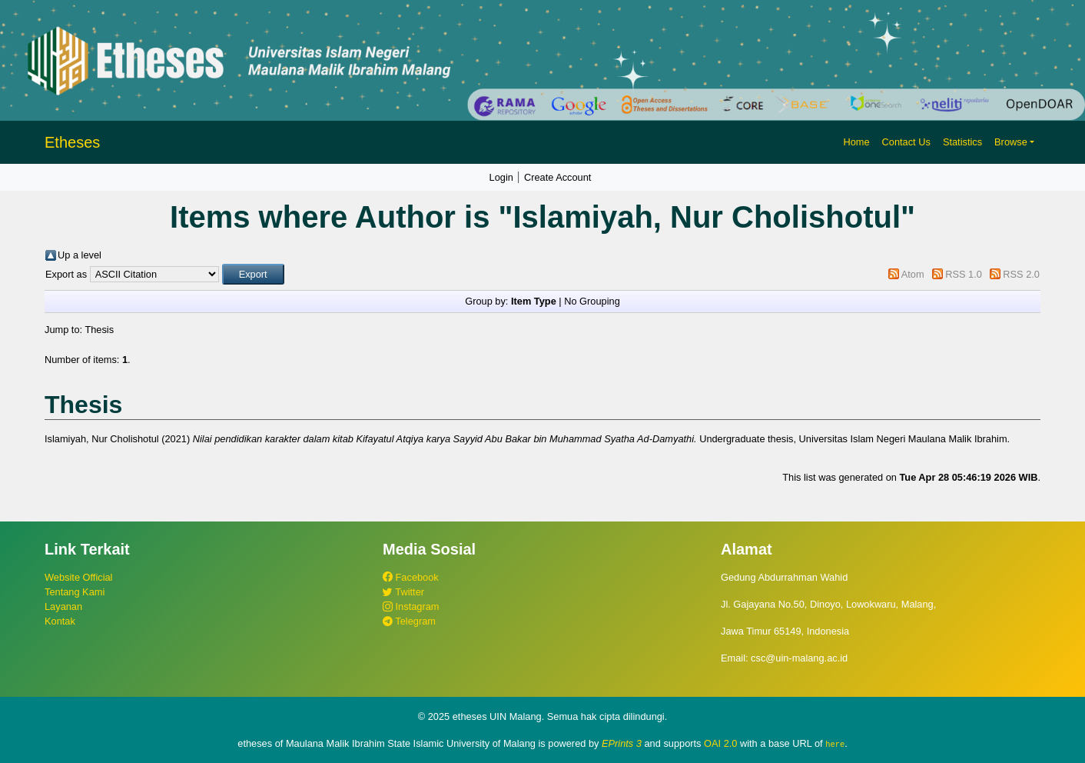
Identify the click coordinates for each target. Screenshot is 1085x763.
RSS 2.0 (1021, 274)
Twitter (403, 592)
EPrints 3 (622, 743)
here (834, 743)
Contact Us (906, 142)
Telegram (409, 621)
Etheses (72, 142)
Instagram (411, 606)
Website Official (78, 577)
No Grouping (592, 301)
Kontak (60, 621)
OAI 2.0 (720, 743)
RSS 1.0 (963, 274)
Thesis (99, 329)
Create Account (558, 177)
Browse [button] (1010, 142)
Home (856, 142)
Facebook (411, 577)
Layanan (63, 606)
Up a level (79, 255)
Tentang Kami (75, 592)
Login (501, 177)
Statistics (962, 142)
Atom (912, 274)
